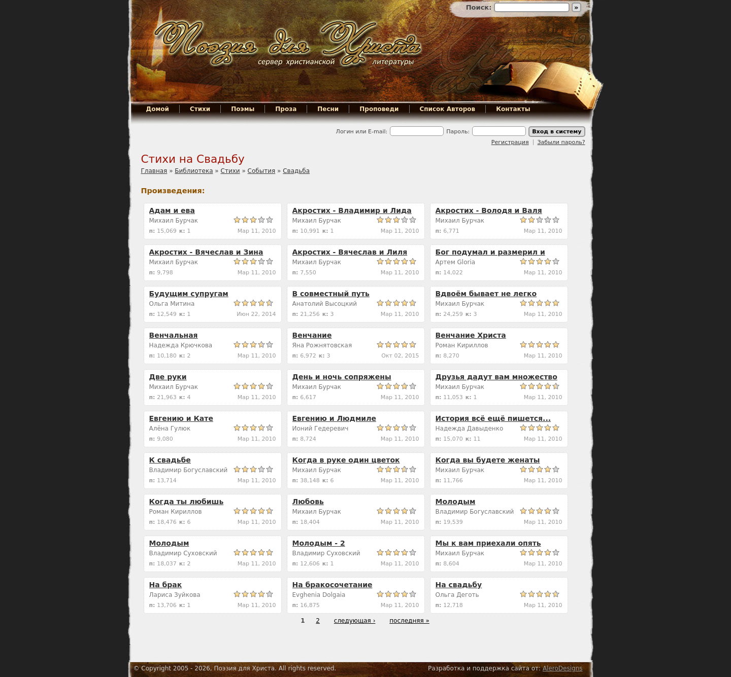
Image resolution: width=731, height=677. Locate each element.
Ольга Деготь (457, 594)
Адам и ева (172, 210)
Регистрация (510, 142)
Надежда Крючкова (181, 345)
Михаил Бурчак (173, 220)
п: (153, 231)
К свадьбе (170, 460)
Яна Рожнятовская (322, 345)
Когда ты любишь (186, 501)
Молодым (456, 501)
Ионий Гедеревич (320, 428)
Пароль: (458, 131)
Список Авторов (448, 109)
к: (183, 231)
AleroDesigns (563, 668)
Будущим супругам (188, 294)
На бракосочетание (332, 585)
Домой (157, 109)
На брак (165, 585)
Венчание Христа (471, 335)
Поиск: (480, 7)
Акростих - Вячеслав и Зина (206, 252)
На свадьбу (459, 585)
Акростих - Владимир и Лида (352, 210)
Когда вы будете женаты (488, 460)
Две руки (168, 377)
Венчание (312, 335)
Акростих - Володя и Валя (489, 210)
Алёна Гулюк (170, 428)
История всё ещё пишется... (493, 418)
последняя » (409, 620)
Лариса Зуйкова (175, 594)
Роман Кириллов (462, 345)
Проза (285, 109)
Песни (328, 109)
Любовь (308, 501)
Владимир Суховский (183, 553)
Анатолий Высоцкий (324, 303)
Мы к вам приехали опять (488, 543)
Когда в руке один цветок (346, 460)
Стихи (200, 109)
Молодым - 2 (318, 543)
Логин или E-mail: (362, 131)
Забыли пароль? (561, 142)
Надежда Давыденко (470, 428)
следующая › (355, 620)
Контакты (513, 109)
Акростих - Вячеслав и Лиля (350, 252)
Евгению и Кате (181, 418)
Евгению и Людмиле (334, 418)
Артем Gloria (456, 262)
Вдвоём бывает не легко (486, 294)
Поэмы (242, 109)
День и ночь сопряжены (341, 377)
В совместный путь (331, 294)
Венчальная (173, 335)
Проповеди (378, 109)
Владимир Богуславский (188, 470)
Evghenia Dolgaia (319, 594)
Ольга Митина (172, 303)
